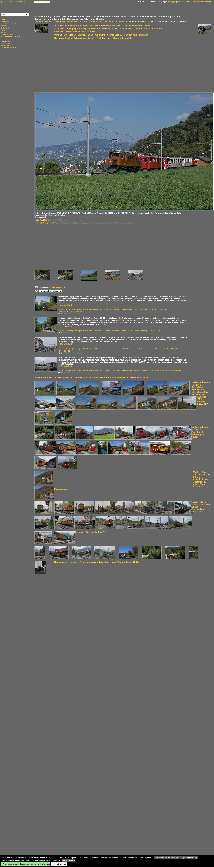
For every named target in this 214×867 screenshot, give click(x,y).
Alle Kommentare (57, 288)
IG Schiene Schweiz (9, 24)
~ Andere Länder (7, 34)
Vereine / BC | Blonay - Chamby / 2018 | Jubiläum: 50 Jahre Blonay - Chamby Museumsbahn (101, 35)
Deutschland (6, 20)
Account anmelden (184, 2)
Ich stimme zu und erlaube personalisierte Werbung (26, 864)
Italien (3, 26)
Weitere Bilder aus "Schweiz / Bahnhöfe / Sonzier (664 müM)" (201, 432)
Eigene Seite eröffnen (202, 2)
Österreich (5, 28)
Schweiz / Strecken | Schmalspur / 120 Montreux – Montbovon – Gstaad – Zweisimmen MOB (102, 25)
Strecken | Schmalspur (71, 21)
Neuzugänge (6, 41)
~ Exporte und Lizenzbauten (12, 36)
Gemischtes (5, 43)
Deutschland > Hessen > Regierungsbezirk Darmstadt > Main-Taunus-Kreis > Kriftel (96, 562)
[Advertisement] (73, 66)
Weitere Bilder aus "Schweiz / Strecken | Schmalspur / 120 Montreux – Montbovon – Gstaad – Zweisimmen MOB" (91, 377)
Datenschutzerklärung (9, 47)
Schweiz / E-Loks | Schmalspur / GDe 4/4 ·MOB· (144, 370)
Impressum (45, 2)
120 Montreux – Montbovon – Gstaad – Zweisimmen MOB (106, 21)
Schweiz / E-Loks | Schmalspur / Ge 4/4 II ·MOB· (144, 331)
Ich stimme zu (58, 864)
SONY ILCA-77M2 (46, 223)
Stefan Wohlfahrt (41, 220)
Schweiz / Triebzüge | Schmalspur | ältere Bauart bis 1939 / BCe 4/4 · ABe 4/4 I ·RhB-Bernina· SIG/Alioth (108, 28)
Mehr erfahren (68, 861)
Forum (36, 2)
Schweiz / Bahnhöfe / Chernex (137, 349)
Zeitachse (5, 45)
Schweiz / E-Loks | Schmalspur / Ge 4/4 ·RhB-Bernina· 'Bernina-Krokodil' (92, 38)
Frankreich (5, 22)
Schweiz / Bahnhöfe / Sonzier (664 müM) (74, 32)
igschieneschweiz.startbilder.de (12, 2)
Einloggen (172, 2)
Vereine (4, 32)
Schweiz (56, 21)
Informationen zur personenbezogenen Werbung (175, 858)
